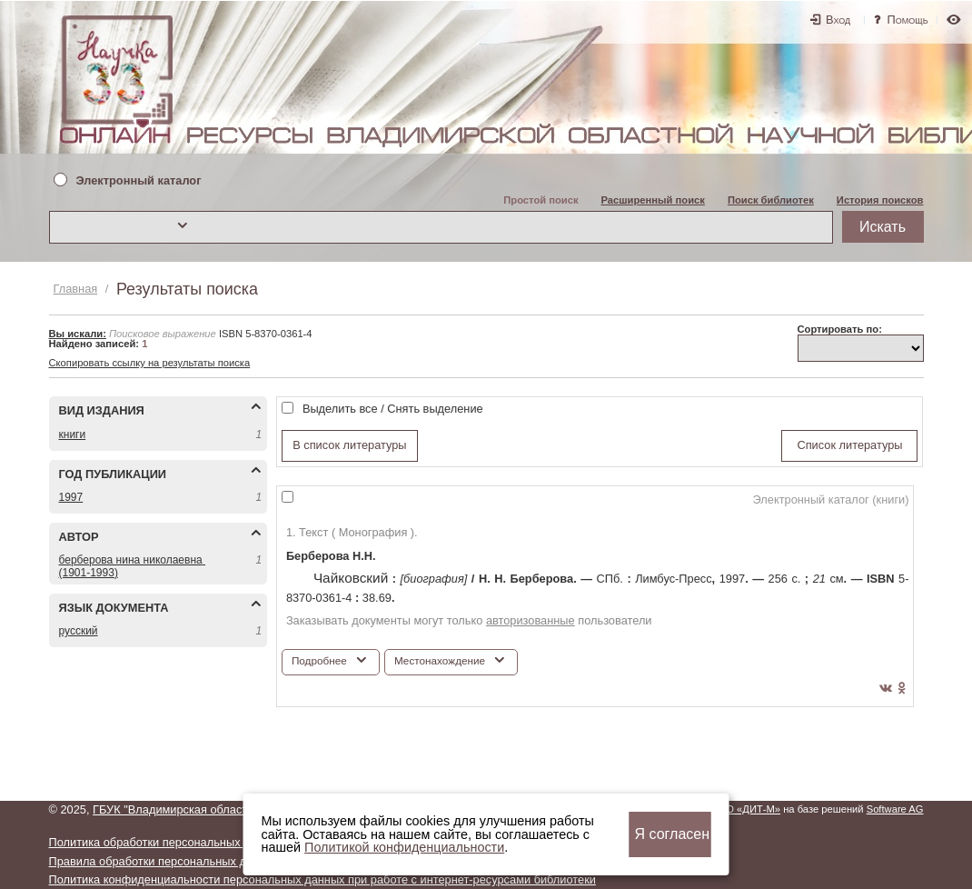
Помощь (908, 19)
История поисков (880, 200)
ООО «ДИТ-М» (745, 809)
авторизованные (530, 620)
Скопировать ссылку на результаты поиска (150, 362)
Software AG (895, 809)
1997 (71, 497)
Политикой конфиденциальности (404, 847)
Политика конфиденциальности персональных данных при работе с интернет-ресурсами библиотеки (322, 879)
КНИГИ (72, 434)
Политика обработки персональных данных (166, 842)
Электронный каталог (139, 181)
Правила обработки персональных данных (164, 861)
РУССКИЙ (78, 630)
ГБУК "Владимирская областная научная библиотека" (238, 809)
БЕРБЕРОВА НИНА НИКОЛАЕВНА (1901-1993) (132, 566)
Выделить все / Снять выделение (393, 408)
